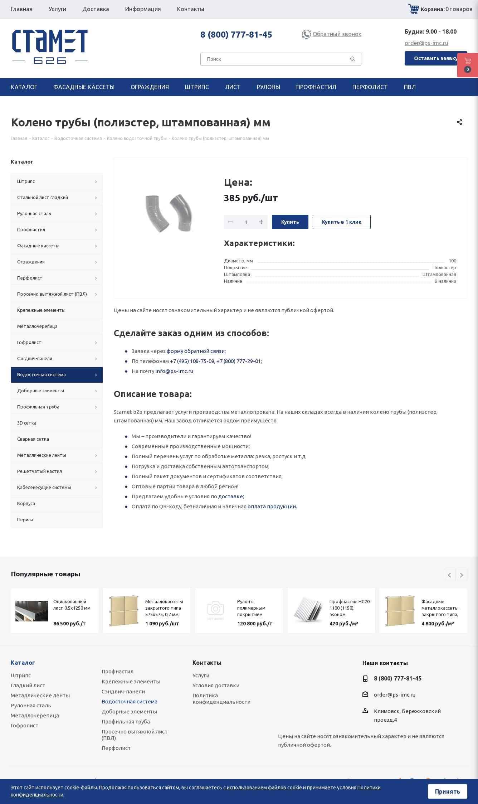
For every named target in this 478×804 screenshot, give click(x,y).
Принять (447, 791)
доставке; (231, 496)
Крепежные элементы (131, 681)
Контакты (206, 662)
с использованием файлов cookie (262, 787)
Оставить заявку (436, 58)
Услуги (200, 675)
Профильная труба (126, 721)
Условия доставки (215, 685)
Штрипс (21, 675)
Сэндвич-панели (123, 691)
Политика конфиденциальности (221, 698)
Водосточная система (129, 701)
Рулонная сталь (31, 705)
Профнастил (117, 671)
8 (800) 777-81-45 (236, 34)
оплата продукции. (272, 506)
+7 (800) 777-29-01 (238, 361)
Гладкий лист (28, 685)
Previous (450, 575)
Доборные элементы (129, 711)
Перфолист (116, 748)
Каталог (23, 662)
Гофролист (24, 725)
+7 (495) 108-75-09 (192, 361)
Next (461, 575)
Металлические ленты (40, 695)
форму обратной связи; (196, 351)
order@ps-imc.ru (426, 43)
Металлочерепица (35, 715)
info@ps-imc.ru (174, 371)
